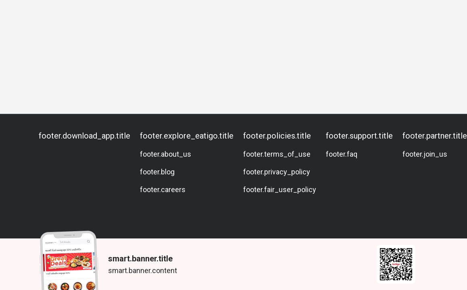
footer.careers (163, 189)
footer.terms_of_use (277, 154)
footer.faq (341, 154)
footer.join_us (424, 154)
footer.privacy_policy (276, 172)
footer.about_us (165, 154)
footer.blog (157, 172)
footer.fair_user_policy (279, 189)
